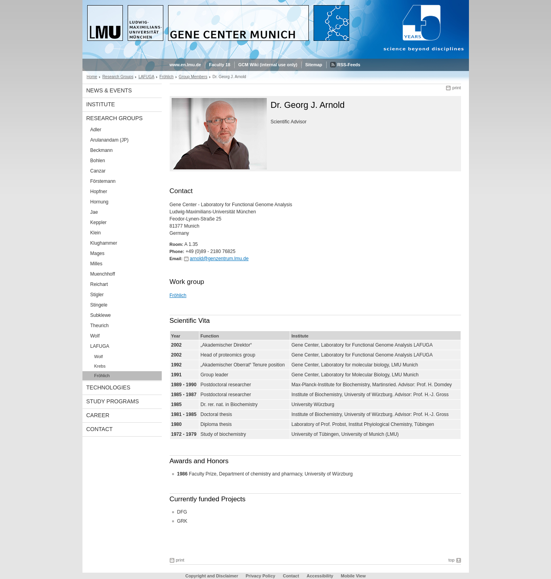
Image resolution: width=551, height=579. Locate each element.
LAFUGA (146, 77)
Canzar (98, 171)
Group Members (193, 77)
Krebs (100, 366)
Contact (99, 429)
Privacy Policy (261, 575)
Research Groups (117, 77)
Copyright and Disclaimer (211, 575)
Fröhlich (166, 77)
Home (92, 77)
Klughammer (103, 243)
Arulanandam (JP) (109, 140)
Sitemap (313, 64)
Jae (94, 212)
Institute (100, 104)
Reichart (99, 284)
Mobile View (353, 575)
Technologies (108, 387)
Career (97, 415)
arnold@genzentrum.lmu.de (219, 258)
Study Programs (112, 401)
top (451, 560)
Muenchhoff (102, 274)
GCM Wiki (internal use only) (267, 64)
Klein (95, 233)
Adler (95, 129)
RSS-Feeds (348, 64)
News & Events (109, 90)
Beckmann (101, 150)
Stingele (98, 305)
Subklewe (100, 315)
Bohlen (97, 160)
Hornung (99, 202)
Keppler (98, 222)
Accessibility (320, 575)
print (456, 87)
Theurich (99, 325)
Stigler (97, 294)
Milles (96, 263)
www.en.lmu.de (185, 64)
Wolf (95, 336)
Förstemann (103, 181)
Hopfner (98, 191)
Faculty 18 (219, 64)
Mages (97, 253)
